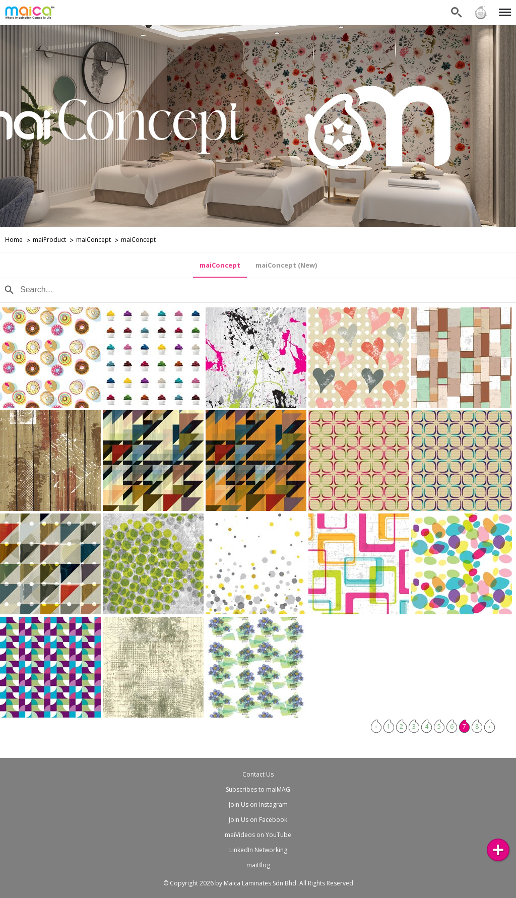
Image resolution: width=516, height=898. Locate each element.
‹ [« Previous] (376, 726)
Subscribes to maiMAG (258, 789)
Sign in (481, 13)
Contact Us (258, 774)
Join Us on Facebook (258, 819)
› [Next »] (490, 726)
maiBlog (258, 865)
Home (14, 239)
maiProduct (49, 239)
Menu (503, 7)
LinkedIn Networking (258, 850)
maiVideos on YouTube (258, 834)
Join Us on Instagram (258, 804)
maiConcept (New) (286, 265)
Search (456, 13)
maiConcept (93, 239)
